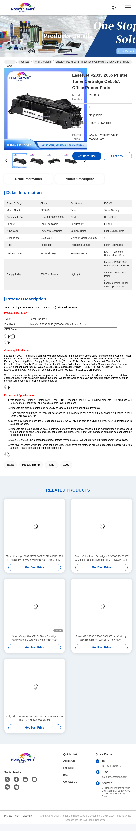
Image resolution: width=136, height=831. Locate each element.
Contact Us (70, 781)
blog (65, 774)
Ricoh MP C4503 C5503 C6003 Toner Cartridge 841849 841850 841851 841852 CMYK (101, 638)
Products (24, 61)
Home (9, 62)
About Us (69, 760)
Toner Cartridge (42, 61)
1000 (66, 464)
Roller (51, 464)
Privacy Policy (11, 815)
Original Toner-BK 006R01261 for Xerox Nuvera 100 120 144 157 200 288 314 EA (34, 718)
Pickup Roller (31, 464)
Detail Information (28, 179)
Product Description (80, 179)
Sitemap (27, 815)
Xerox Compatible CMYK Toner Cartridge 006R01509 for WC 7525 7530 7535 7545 (34, 638)
